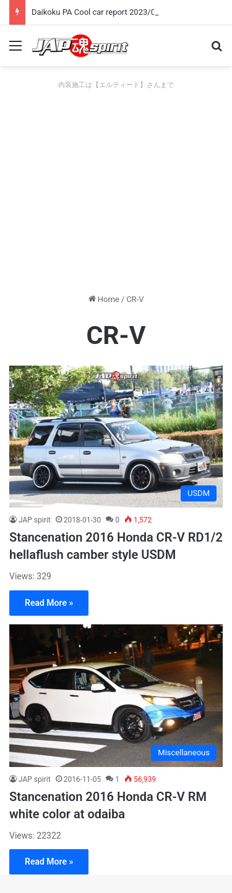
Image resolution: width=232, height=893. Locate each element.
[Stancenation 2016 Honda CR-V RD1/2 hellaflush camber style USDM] (116, 437)
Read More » (49, 603)
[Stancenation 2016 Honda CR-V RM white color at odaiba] (116, 695)
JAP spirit (35, 520)
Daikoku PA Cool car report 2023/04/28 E (105, 12)
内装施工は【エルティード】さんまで (116, 85)
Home (103, 299)
